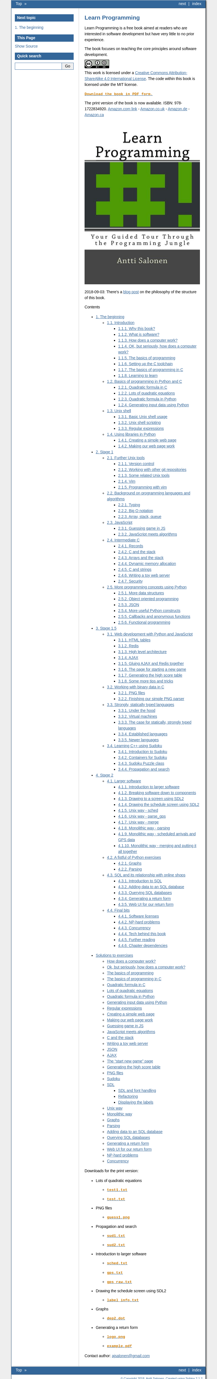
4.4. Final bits (118, 910)
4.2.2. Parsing (130, 869)
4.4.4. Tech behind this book (142, 933)
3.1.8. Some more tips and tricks (145, 681)
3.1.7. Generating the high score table (150, 675)
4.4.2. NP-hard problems (139, 922)
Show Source (26, 46)
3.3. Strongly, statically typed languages (140, 704)
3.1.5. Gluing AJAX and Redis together (151, 663)
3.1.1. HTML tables (134, 639)
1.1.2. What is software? (138, 334)
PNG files (115, 1072)
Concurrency (118, 1160)
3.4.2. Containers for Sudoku (142, 757)
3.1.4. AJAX (128, 657)
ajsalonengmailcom (131, 1352)
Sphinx (190, 1374)
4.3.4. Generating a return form (144, 898)
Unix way (115, 1108)
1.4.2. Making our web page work (146, 446)
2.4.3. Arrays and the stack (141, 557)
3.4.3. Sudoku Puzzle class (141, 763)
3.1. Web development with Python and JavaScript (150, 634)
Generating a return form (128, 1143)
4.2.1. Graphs (129, 863)
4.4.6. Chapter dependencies (142, 945)
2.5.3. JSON (128, 604)
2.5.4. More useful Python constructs (149, 610)
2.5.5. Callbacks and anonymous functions (154, 616)
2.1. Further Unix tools (126, 457)
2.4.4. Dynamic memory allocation (147, 563)
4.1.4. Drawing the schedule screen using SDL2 (158, 804)
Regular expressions (124, 1008)
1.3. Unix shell (119, 410)
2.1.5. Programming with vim (142, 487)
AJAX (111, 1055)
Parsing (113, 1125)
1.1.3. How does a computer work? (148, 340)
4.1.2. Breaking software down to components (157, 792)
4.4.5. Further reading (136, 939)
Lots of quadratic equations (130, 990)
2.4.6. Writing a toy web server (144, 575)
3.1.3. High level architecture (142, 651)
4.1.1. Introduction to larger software (148, 786)
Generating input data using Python (137, 1002)
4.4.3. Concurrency (134, 927)
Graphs (113, 1119)
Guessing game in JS (125, 1025)
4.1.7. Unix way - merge (138, 822)
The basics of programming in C (134, 978)
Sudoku (113, 1078)
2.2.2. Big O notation (135, 510)
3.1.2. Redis (128, 645)
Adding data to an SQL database (134, 1131)
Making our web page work (130, 1019)
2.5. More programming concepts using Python (146, 587)
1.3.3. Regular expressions (141, 428)
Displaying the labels (135, 1102)
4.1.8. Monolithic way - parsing (144, 827)
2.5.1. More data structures (141, 592)
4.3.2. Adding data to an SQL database (151, 886)
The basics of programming (130, 972)
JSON (112, 1049)
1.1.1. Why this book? (136, 328)
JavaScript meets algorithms (131, 1031)
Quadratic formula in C (126, 984)
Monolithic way (119, 1113)
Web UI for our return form (129, 1149)
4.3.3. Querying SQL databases (145, 892)
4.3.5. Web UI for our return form (145, 904)
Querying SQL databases (128, 1137)
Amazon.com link (122, 108)
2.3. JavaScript (119, 522)
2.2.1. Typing (129, 504)
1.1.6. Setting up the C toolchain (145, 363)
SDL (111, 1084)
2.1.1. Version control (136, 463)
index (196, 3)
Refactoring (128, 1096)
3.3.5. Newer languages (138, 739)
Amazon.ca (94, 114)
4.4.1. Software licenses (138, 916)
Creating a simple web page (131, 1014)
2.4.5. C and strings (134, 569)
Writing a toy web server (127, 1043)
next (182, 3)
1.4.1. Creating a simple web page (147, 440)
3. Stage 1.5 (106, 628)
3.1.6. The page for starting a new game (152, 669)
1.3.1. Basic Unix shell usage (142, 416)
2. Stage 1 (104, 451)
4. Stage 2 (104, 775)
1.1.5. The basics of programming (146, 357)
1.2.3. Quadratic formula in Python (147, 399)
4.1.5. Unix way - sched (138, 810)
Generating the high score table (133, 1066)
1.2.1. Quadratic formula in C (142, 387)
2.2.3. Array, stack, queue (139, 516)
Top (19, 3)
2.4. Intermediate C (123, 540)
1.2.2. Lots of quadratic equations (146, 393)
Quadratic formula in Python (131, 996)
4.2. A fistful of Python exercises (134, 857)
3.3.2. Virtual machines (137, 716)
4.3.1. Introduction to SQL (140, 880)
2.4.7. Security (130, 581)
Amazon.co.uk (152, 108)
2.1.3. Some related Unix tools (143, 475)
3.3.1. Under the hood (136, 710)
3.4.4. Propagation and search (144, 769)
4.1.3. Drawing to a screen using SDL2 (151, 798)
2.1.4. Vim (126, 481)
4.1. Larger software (124, 780)
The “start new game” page (130, 1061)
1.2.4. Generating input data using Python (153, 404)
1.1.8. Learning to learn (138, 375)
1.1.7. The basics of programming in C (150, 369)
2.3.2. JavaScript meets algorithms (147, 534)
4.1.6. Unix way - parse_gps (142, 816)
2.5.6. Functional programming (144, 622)
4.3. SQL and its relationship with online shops (146, 875)
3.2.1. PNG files (131, 692)
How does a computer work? (131, 961)
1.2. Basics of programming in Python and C (144, 381)
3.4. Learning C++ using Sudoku (134, 745)
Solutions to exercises (114, 955)
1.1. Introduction (120, 322)
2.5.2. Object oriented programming (148, 598)
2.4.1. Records (130, 545)
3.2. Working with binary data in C (135, 686)
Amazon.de (177, 108)
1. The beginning (29, 27)
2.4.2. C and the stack (136, 551)
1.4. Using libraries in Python (131, 434)
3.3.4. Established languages (142, 733)
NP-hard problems (122, 1155)
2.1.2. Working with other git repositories (152, 469)
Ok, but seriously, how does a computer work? (146, 967)
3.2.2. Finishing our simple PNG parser (151, 698)
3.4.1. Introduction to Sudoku (142, 751)
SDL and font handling (137, 1090)
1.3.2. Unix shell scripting (139, 422)
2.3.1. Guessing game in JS (141, 528)
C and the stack (120, 1037)
